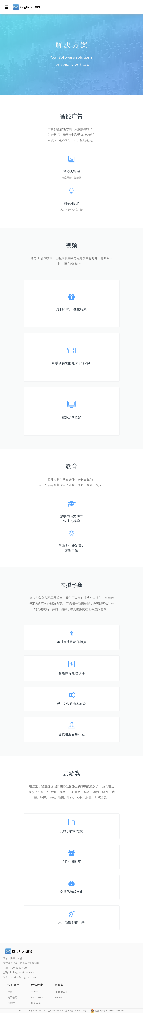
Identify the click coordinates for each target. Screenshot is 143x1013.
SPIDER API (61, 992)
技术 (10, 992)
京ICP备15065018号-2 (76, 1010)
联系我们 (12, 1003)
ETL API (59, 997)
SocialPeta (37, 997)
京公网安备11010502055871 (109, 1010)
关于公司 (12, 997)
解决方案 (36, 1003)
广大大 (34, 992)
